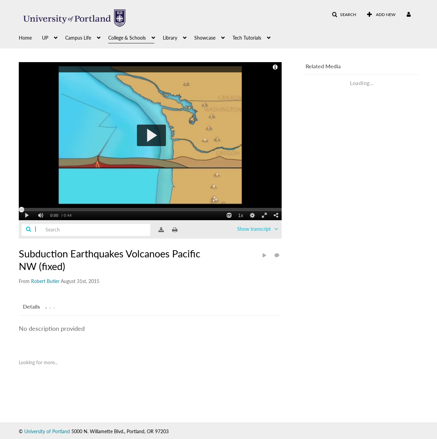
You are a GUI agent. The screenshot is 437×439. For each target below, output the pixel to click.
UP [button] (45, 38)
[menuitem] (30, 37)
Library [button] (170, 38)
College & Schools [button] (127, 38)
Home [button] (25, 38)
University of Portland (47, 431)
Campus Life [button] (78, 38)
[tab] (31, 306)
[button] (344, 15)
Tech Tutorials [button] (246, 38)
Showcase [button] (204, 38)
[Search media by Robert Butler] (45, 281)
